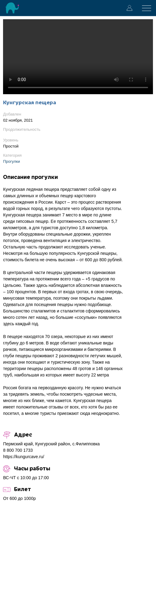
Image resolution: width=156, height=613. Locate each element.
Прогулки (11, 161)
